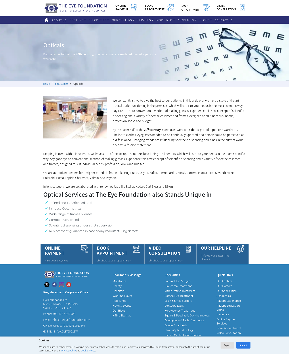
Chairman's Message (127, 278)
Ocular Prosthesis (176, 329)
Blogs (206, 20)
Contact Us (224, 20)
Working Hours (122, 299)
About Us (59, 20)
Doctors (78, 20)
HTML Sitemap (122, 319)
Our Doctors (224, 289)
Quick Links (225, 278)
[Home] (46, 20)
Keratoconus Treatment (180, 314)
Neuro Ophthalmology (179, 334)
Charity (117, 289)
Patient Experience (229, 304)
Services (145, 20)
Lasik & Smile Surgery (178, 304)
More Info (165, 20)
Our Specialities (227, 294)
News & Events (122, 309)
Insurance (223, 318)
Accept (243, 345)
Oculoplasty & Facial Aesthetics (184, 324)
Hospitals (118, 294)
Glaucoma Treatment (178, 289)
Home (46, 83)
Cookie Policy (88, 350)
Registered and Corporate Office (65, 296)
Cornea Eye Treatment (179, 299)
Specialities (63, 83)
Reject (227, 345)
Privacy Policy (68, 350)
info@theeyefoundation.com (71, 323)
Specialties (99, 20)
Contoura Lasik (174, 309)
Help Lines (119, 304)
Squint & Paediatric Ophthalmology (187, 319)
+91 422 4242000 (64, 317)
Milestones (119, 284)
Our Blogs (119, 314)
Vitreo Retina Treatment (180, 294)
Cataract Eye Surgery (178, 284)
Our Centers (123, 20)
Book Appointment (229, 331)
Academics (187, 20)
